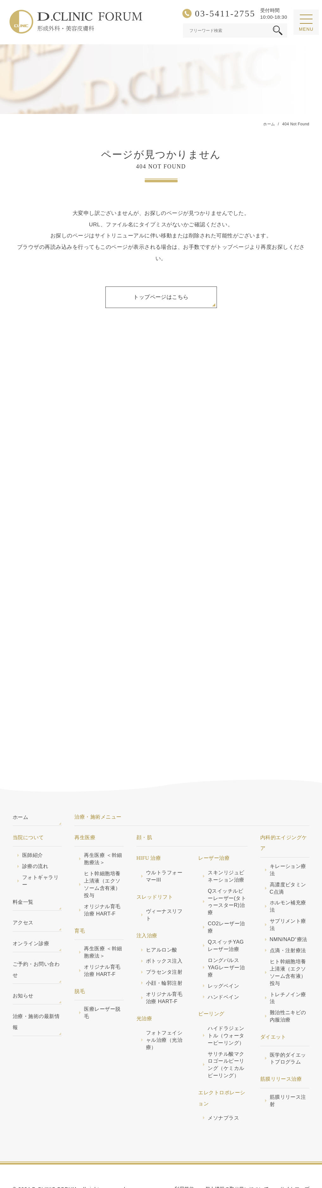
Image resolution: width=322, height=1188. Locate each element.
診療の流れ (35, 842)
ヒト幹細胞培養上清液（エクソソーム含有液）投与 (102, 861)
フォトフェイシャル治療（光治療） (164, 1016)
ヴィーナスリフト (164, 891)
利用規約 (184, 1165)
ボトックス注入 (164, 937)
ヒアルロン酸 (161, 926)
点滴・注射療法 (288, 927)
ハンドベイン (223, 973)
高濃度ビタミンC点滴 (288, 864)
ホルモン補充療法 (288, 882)
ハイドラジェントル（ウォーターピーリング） (226, 1012)
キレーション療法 (288, 846)
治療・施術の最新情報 (36, 998)
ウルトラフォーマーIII (164, 852)
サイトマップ (294, 1165)
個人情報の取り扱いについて (237, 1165)
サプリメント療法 (288, 901)
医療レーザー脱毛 (102, 989)
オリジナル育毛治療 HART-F (102, 886)
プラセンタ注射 (164, 948)
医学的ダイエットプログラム (288, 1034)
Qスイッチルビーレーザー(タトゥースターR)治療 (227, 878)
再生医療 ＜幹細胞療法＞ (103, 835)
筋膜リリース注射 (288, 1077)
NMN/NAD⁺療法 (288, 916)
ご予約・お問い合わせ (36, 946)
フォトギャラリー (40, 857)
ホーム (20, 793)
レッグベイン (223, 962)
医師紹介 (32, 831)
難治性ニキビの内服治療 (288, 992)
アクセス (23, 899)
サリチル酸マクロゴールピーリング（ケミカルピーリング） (226, 1041)
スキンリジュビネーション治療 (226, 852)
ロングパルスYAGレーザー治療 (226, 944)
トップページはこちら (161, 297)
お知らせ (23, 972)
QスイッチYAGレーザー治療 (226, 921)
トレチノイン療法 (288, 974)
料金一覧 (23, 878)
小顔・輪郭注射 (164, 959)
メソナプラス (223, 1094)
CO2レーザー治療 (226, 903)
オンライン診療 (31, 920)
